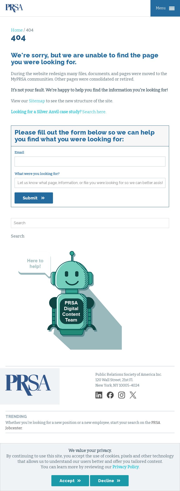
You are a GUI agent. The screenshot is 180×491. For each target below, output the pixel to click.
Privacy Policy (125, 466)
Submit (30, 198)
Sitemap (37, 100)
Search (17, 236)
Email (19, 152)
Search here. (58, 111)
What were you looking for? (37, 174)
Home (17, 30)
